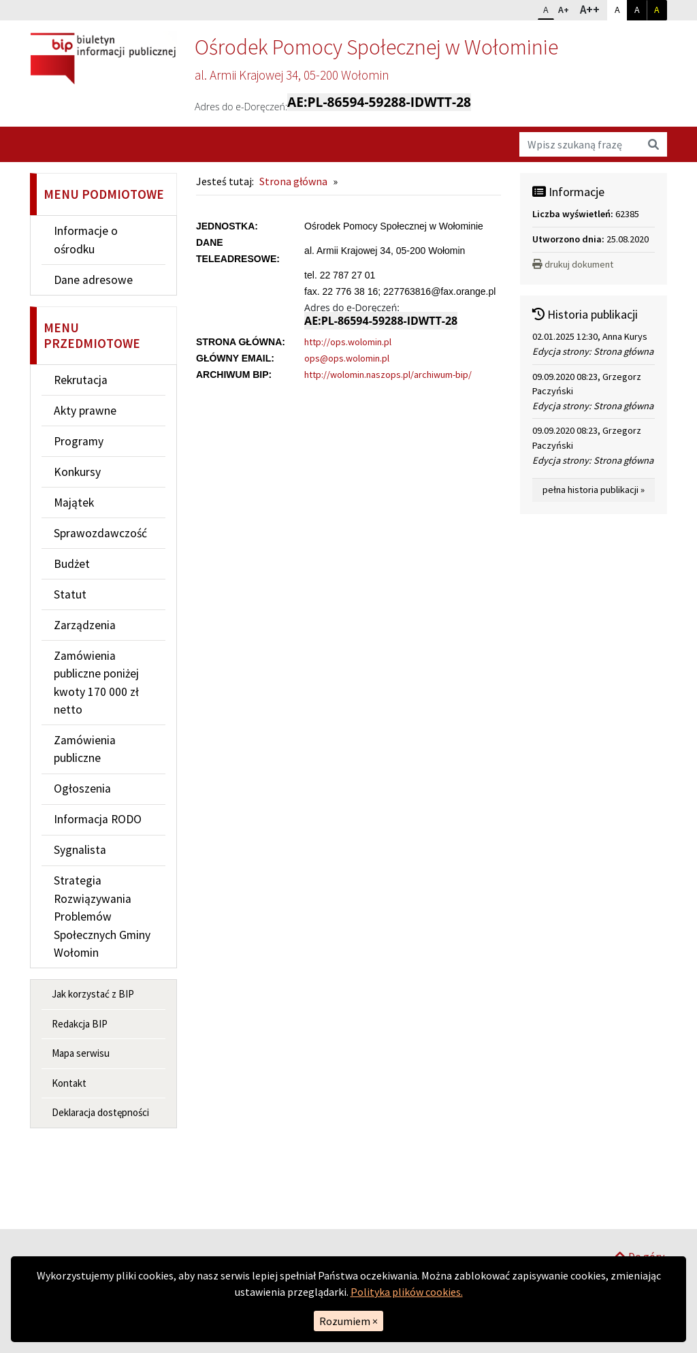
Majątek (74, 502)
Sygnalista (80, 849)
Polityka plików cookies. (407, 1292)
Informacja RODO (98, 819)
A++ (593, 9)
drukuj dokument (572, 264)
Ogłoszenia (82, 788)
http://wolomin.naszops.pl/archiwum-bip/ (388, 374)
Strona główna (293, 181)
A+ (566, 8)
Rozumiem (348, 1321)
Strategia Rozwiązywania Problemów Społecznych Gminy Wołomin (102, 916)
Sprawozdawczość (100, 533)
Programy (78, 441)
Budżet (72, 563)
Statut (70, 594)
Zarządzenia (85, 625)
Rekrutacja (81, 379)
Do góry (639, 1211)
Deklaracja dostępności (100, 1112)
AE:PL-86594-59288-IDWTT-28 (379, 102)
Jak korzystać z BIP (93, 993)
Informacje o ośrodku (86, 239)
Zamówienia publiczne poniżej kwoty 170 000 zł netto (96, 682)
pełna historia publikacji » (593, 489)
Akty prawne (85, 410)
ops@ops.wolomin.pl (346, 358)
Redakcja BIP (80, 1023)
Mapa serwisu (81, 1053)
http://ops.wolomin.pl (347, 342)
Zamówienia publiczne (85, 749)
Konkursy (77, 471)
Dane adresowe (93, 279)
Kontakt (69, 1083)
